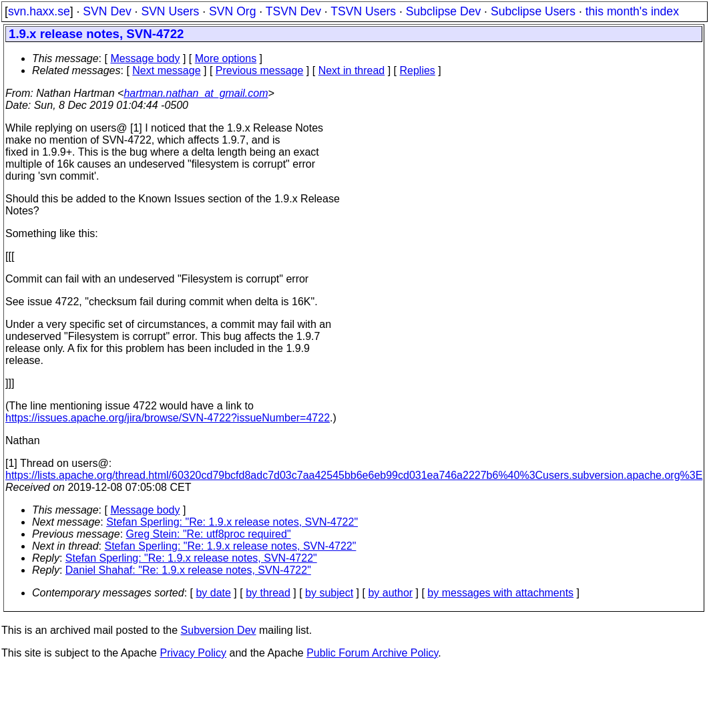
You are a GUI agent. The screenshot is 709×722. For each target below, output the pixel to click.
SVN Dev (107, 11)
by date (213, 592)
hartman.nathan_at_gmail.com (196, 93)
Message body (145, 58)
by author (390, 592)
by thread (268, 592)
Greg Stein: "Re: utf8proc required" (208, 534)
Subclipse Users (533, 11)
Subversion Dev (218, 630)
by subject (329, 592)
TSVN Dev (293, 11)
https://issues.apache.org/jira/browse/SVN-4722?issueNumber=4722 (167, 417)
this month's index (632, 11)
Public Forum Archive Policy (372, 653)
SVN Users (170, 11)
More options (226, 58)
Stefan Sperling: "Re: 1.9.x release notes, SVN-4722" (232, 522)
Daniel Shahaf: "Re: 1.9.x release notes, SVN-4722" (188, 570)
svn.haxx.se (39, 11)
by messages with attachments (500, 592)
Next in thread (351, 70)
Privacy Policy (193, 653)
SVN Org (232, 11)
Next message (166, 70)
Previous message (260, 70)
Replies (417, 70)
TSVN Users (363, 11)
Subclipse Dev (443, 11)
